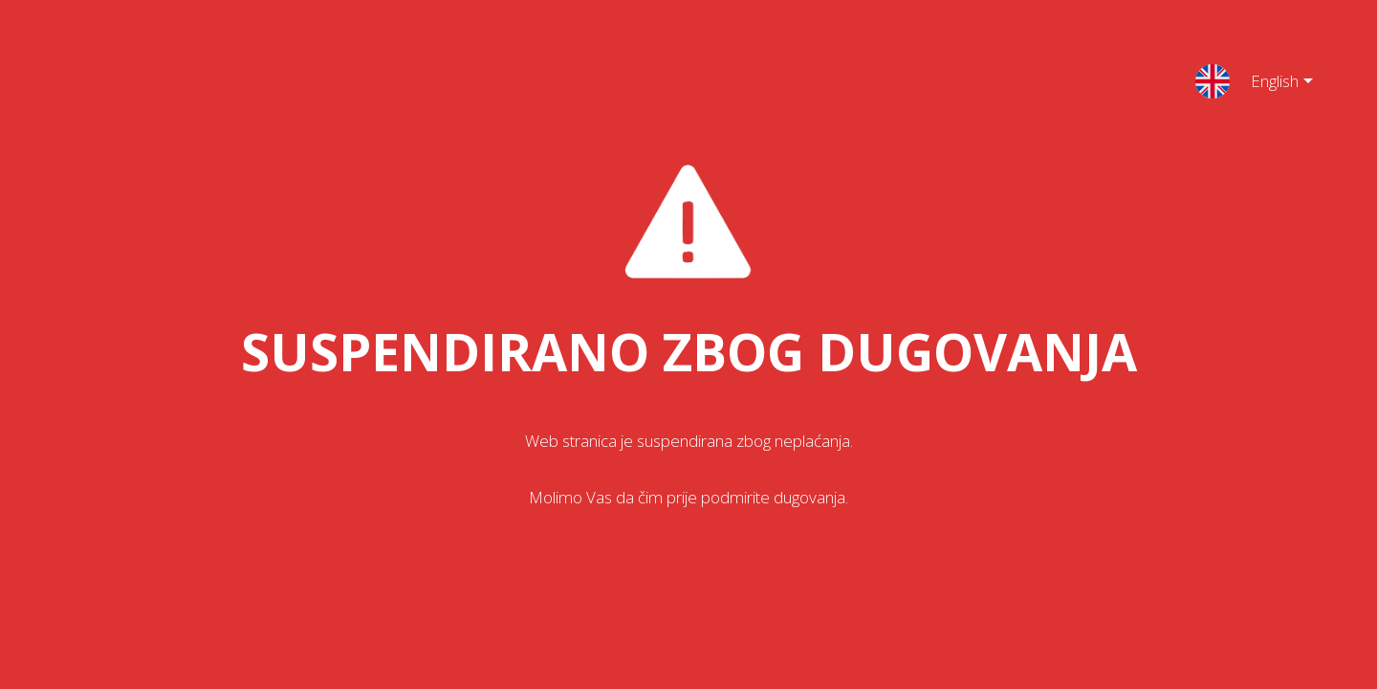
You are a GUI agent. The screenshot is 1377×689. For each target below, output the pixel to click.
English (1267, 84)
